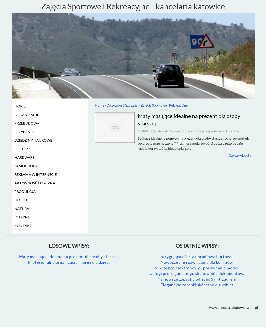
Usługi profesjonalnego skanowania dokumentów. (197, 273)
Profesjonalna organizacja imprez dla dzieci (69, 262)
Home (99, 105)
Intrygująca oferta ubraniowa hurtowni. (197, 256)
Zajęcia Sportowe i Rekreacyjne (164, 105)
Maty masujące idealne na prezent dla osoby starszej (69, 256)
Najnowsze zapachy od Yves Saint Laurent (197, 279)
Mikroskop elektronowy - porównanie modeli (197, 267)
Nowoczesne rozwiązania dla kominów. (197, 262)
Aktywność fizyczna (122, 105)
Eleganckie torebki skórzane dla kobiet (197, 284)
